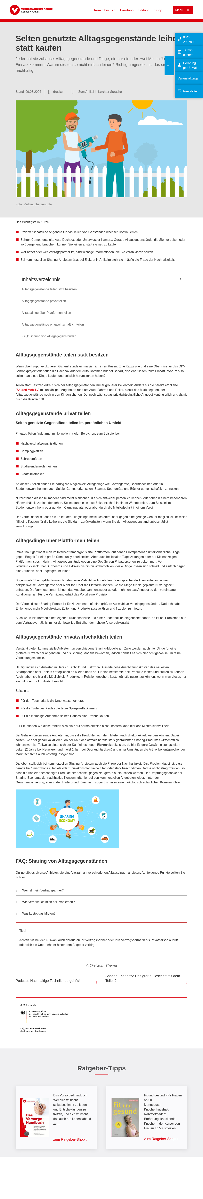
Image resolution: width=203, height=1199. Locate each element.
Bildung (144, 10)
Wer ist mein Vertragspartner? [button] (40, 891)
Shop (158, 10)
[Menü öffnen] (183, 10)
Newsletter (190, 91)
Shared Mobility (27, 390)
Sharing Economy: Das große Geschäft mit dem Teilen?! (142, 978)
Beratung (127, 10)
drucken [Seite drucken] (58, 91)
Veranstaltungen (189, 78)
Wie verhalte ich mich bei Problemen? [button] (45, 902)
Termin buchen (104, 10)
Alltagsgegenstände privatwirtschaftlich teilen (53, 324)
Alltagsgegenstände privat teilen (44, 301)
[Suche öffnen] (168, 10)
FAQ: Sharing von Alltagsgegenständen (49, 336)
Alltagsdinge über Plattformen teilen (46, 312)
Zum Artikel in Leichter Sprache (100, 91)
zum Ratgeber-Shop (69, 1139)
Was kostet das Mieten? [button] (35, 914)
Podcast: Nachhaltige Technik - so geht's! (48, 981)
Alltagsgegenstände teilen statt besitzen (49, 289)
